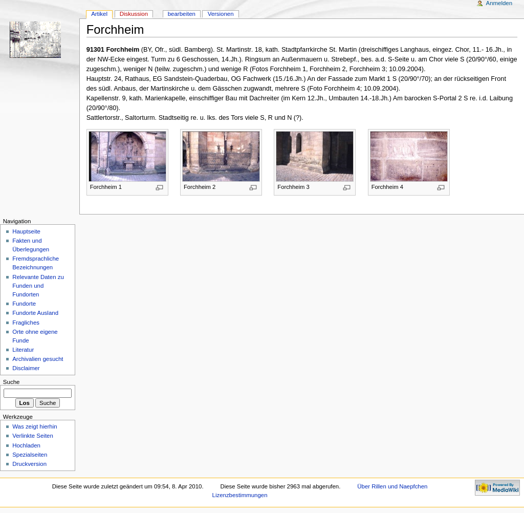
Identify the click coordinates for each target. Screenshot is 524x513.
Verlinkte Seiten (32, 436)
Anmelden (499, 3)
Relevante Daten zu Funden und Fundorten (38, 285)
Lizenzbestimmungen (240, 495)
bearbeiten (181, 14)
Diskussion (134, 14)
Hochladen (26, 445)
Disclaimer (25, 368)
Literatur (23, 350)
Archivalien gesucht (37, 359)
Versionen (221, 14)
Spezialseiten (29, 455)
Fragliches (25, 322)
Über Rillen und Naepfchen (392, 486)
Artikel (99, 14)
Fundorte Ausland (35, 313)
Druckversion (29, 464)
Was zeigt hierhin (34, 426)
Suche (11, 382)
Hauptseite (26, 231)
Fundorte (24, 304)
